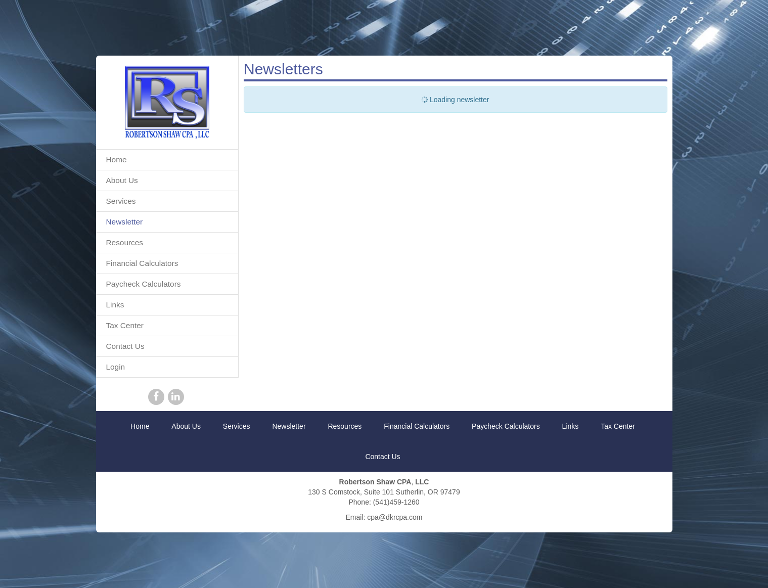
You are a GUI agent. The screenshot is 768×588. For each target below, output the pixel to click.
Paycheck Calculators (143, 284)
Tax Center (125, 325)
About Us (122, 180)
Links (115, 304)
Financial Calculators (142, 263)
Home (116, 159)
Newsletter (124, 221)
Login (115, 367)
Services (121, 201)
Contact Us (125, 346)
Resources (125, 242)
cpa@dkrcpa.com (394, 517)
